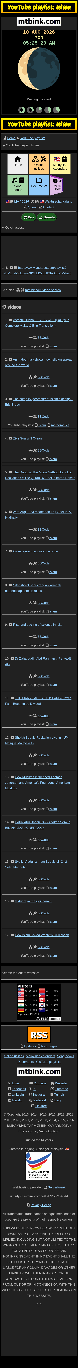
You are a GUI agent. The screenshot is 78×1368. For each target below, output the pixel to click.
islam (53, 354)
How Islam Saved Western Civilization (42, 943)
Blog (57, 1108)
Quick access (14, 236)
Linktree (41, 1114)
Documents (25, 1070)
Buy (28, 225)
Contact (48, 215)
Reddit (16, 1108)
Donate (47, 225)
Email (16, 1091)
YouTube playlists (32, 146)
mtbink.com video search (43, 298)
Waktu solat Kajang (58, 210)
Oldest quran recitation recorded (36, 560)
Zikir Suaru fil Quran (27, 447)
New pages (49, 1054)
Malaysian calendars (40, 1064)
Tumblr (59, 1103)
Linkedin (18, 1103)
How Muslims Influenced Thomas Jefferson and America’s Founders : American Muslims (37, 791)
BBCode (43, 346)
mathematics (60, 433)
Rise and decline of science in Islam (38, 633)
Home (11, 146)
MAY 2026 (21, 210)
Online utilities (14, 1064)
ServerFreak (57, 1196)
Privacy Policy (41, 1213)
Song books (65, 1064)
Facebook (19, 1097)
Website (61, 1091)
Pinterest (39, 1108)
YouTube (40, 1091)
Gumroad (61, 1097)
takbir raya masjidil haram (33, 909)
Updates (30, 1054)
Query (32, 215)
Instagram (40, 1103)
